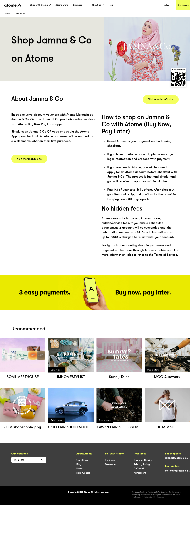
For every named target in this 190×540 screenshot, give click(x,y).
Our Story (82, 460)
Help (111, 5)
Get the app (183, 5)
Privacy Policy (142, 464)
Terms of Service (143, 460)
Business (77, 5)
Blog (78, 464)
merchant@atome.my (177, 470)
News (79, 468)
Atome (7, 13)
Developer (110, 464)
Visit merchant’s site (29, 158)
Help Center (83, 472)
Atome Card (62, 5)
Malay (166, 5)
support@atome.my (176, 457)
